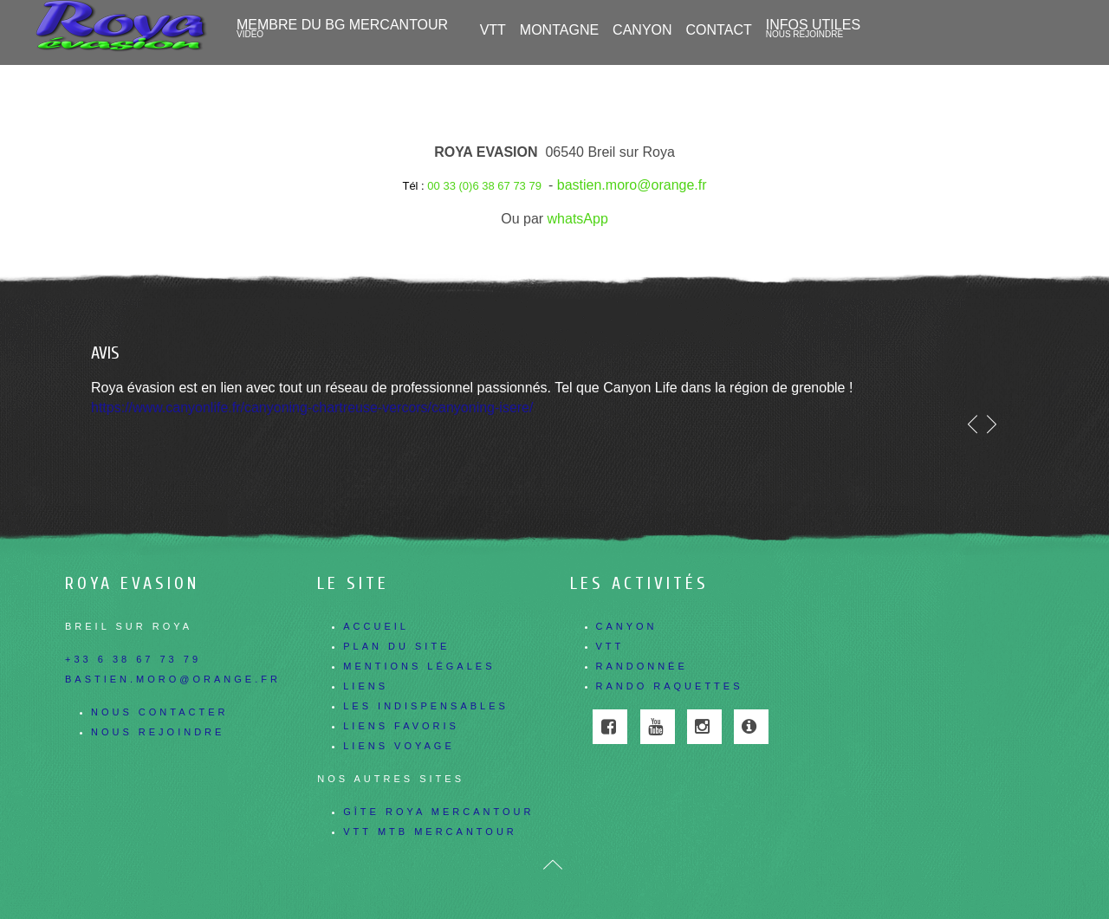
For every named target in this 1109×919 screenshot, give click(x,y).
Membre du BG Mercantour (342, 28)
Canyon (627, 626)
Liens (365, 686)
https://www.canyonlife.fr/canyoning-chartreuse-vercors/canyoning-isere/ (312, 407)
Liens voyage (399, 746)
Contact (719, 30)
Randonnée (642, 666)
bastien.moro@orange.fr (632, 185)
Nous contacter (159, 712)
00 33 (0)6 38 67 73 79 (484, 185)
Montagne (559, 30)
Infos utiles (813, 28)
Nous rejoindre (157, 732)
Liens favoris (401, 726)
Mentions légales (419, 666)
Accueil (376, 626)
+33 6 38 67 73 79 (133, 659)
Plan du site (396, 646)
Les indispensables (426, 706)
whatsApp (578, 218)
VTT (493, 30)
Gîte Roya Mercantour (438, 811)
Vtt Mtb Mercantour (430, 831)
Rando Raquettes (669, 686)
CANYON (642, 30)
